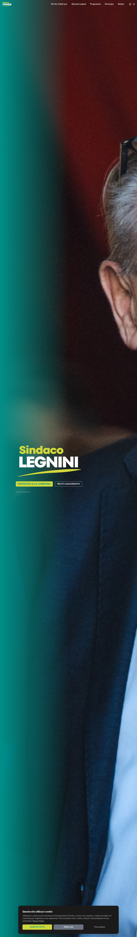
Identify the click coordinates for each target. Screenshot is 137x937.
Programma (95, 4)
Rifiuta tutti (68, 927)
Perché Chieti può (59, 4)
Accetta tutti (37, 927)
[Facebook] (134, 4)
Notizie (121, 4)
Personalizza (99, 927)
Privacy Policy (38, 921)
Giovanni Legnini (79, 4)
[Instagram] (130, 4)
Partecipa (109, 4)
